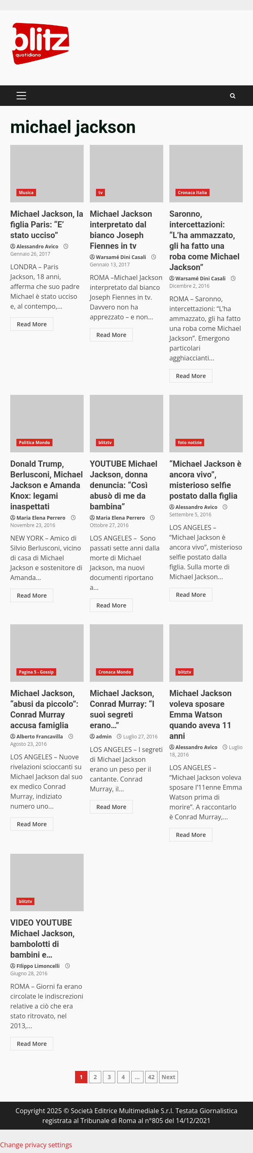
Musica (26, 192)
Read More (32, 324)
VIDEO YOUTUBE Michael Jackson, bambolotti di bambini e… (47, 882)
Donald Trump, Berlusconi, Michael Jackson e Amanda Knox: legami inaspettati (47, 423)
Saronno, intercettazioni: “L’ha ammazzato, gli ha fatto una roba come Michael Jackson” (206, 173)
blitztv (105, 442)
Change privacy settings (36, 1144)
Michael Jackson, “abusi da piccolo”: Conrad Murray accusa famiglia (47, 653)
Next (169, 1077)
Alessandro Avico (37, 246)
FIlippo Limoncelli (37, 966)
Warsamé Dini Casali (121, 257)
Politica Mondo (34, 442)
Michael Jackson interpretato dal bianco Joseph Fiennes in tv (126, 173)
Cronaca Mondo (114, 672)
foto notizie (190, 442)
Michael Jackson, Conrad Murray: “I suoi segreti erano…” (126, 653)
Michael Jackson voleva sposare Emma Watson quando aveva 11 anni (206, 653)
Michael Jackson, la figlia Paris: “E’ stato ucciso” (47, 173)
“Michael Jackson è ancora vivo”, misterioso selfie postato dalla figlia (206, 423)
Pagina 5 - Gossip (36, 672)
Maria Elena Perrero (40, 517)
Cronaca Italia (192, 192)
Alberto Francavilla (39, 736)
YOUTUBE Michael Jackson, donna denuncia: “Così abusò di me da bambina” (126, 423)
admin (104, 736)
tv (100, 192)
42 (151, 1077)
